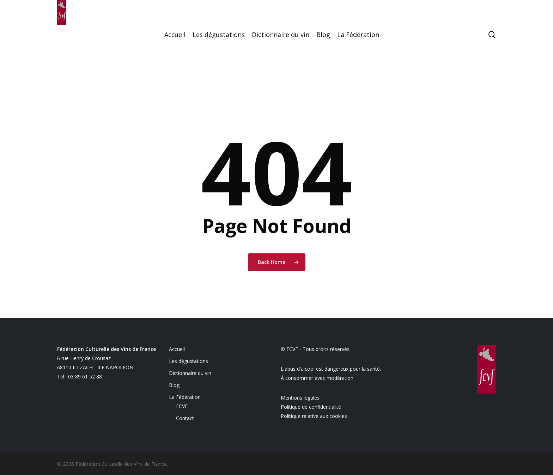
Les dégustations (188, 361)
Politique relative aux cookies (314, 416)
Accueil (177, 349)
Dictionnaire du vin (190, 373)
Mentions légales (300, 397)
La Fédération (185, 397)
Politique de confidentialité (311, 406)
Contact (185, 418)
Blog (174, 385)
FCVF (182, 406)
